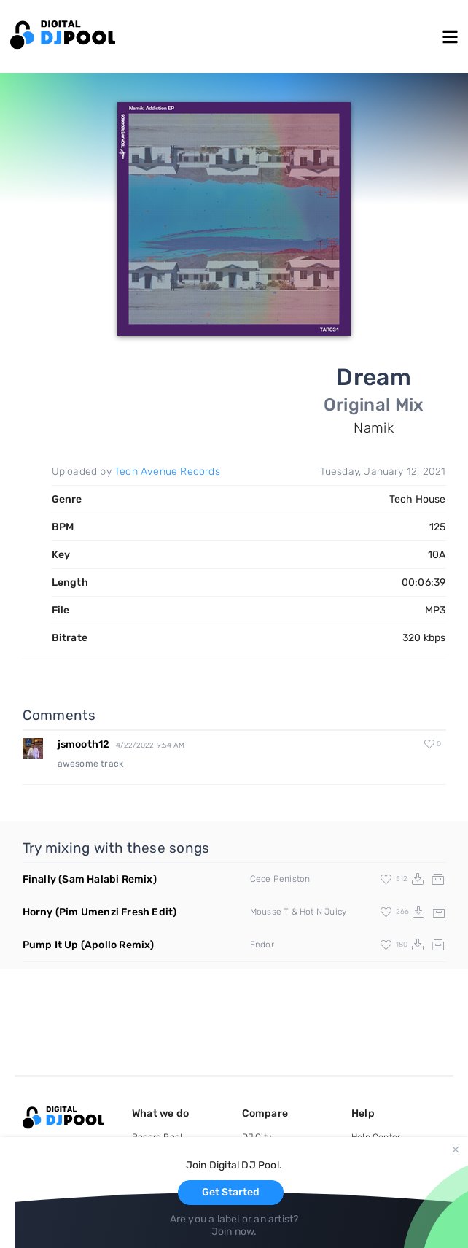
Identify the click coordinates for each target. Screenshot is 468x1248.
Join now (232, 1231)
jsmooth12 (84, 744)
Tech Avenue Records (167, 471)
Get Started (231, 1192)
